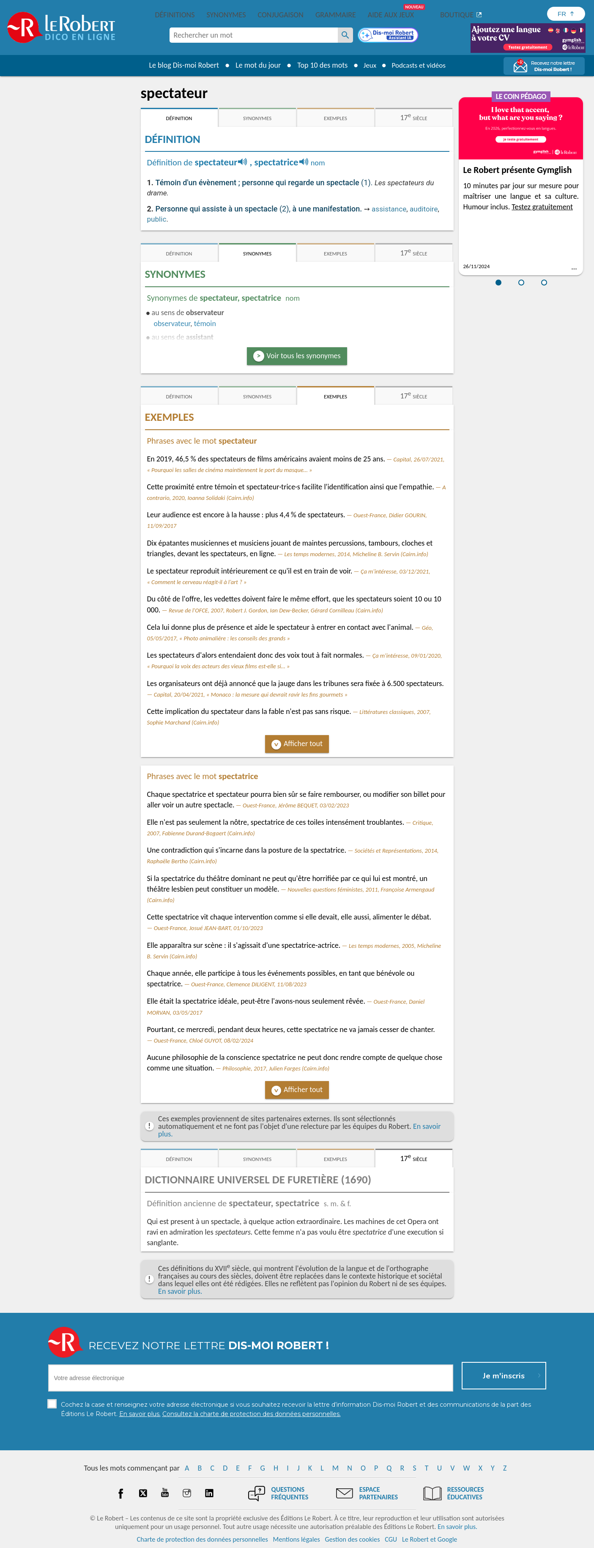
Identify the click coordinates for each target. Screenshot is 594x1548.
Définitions (175, 14)
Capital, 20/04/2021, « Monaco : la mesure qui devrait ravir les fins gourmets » (251, 694)
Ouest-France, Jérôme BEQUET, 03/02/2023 (296, 805)
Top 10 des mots (319, 65)
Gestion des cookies (352, 1539)
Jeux (368, 65)
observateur (172, 323)
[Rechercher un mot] (345, 35)
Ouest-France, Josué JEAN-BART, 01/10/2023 (208, 928)
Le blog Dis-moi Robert (181, 65)
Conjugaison (281, 14)
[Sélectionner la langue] (566, 14)
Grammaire (335, 14)
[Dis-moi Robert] (389, 36)
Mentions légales (296, 1539)
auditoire (424, 209)
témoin (205, 323)
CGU (391, 1539)
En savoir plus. (180, 1291)
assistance (389, 209)
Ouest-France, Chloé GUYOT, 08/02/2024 (203, 1040)
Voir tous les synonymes (304, 355)
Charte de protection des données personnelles (202, 1539)
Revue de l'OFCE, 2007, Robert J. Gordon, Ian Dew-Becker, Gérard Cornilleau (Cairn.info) (276, 610)
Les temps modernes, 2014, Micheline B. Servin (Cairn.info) (356, 554)
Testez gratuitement (542, 206)
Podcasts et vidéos (419, 65)
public (157, 219)
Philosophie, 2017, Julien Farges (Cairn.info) (275, 1068)
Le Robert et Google (429, 1539)
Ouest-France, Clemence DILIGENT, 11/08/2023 (249, 984)
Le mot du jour (255, 65)
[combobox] (254, 35)
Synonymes (226, 14)
